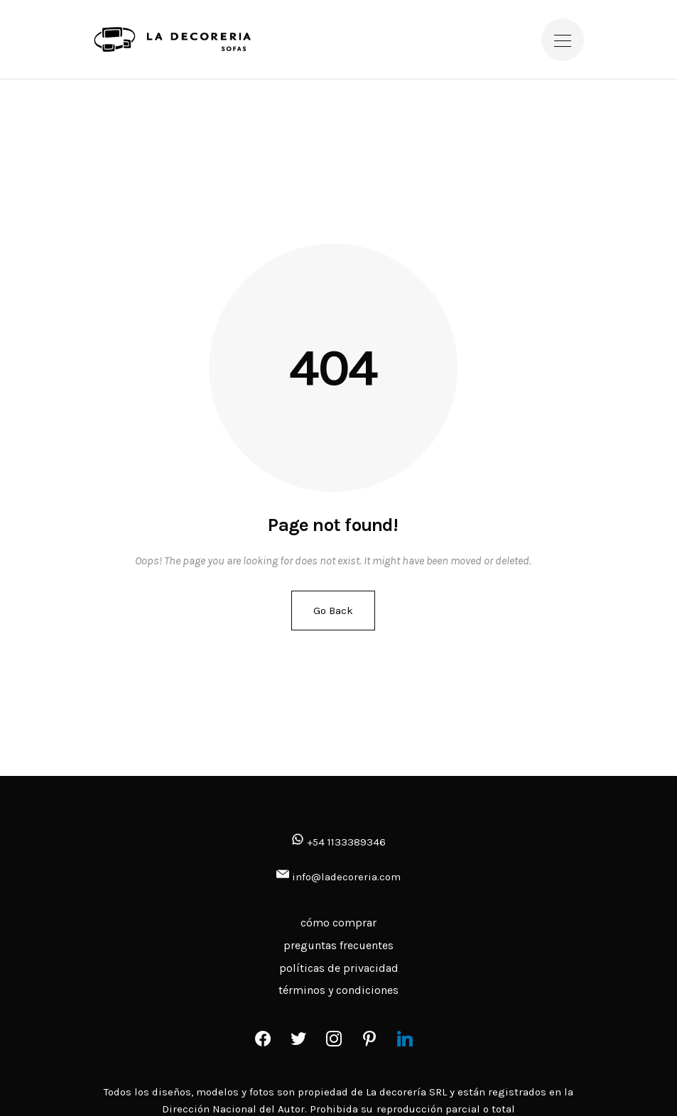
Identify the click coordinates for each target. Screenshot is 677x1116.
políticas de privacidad (339, 968)
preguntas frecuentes (338, 945)
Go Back (333, 610)
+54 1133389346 (338, 842)
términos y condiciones (338, 990)
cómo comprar (338, 922)
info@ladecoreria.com (346, 876)
